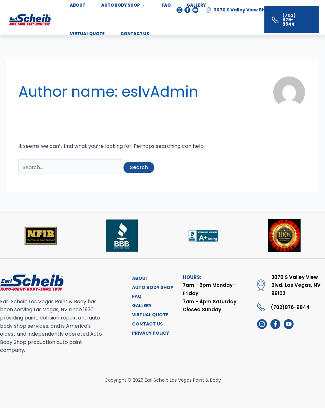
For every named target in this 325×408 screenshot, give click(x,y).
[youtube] (289, 324)
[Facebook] (187, 10)
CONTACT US (79, 36)
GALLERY (140, 307)
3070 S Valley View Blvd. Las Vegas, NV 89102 (266, 10)
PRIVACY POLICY (149, 336)
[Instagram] (179, 10)
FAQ (135, 298)
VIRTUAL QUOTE (148, 317)
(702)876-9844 (290, 307)
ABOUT (138, 278)
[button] (286, 19)
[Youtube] (195, 10)
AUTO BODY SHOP (151, 288)
